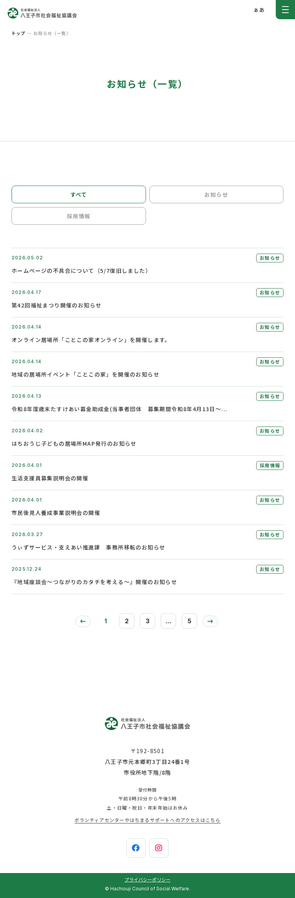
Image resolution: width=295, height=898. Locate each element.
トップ (18, 33)
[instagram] (159, 848)
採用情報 (79, 216)
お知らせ (216, 194)
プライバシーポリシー (147, 879)
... (168, 621)
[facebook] (136, 848)
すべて (78, 194)
